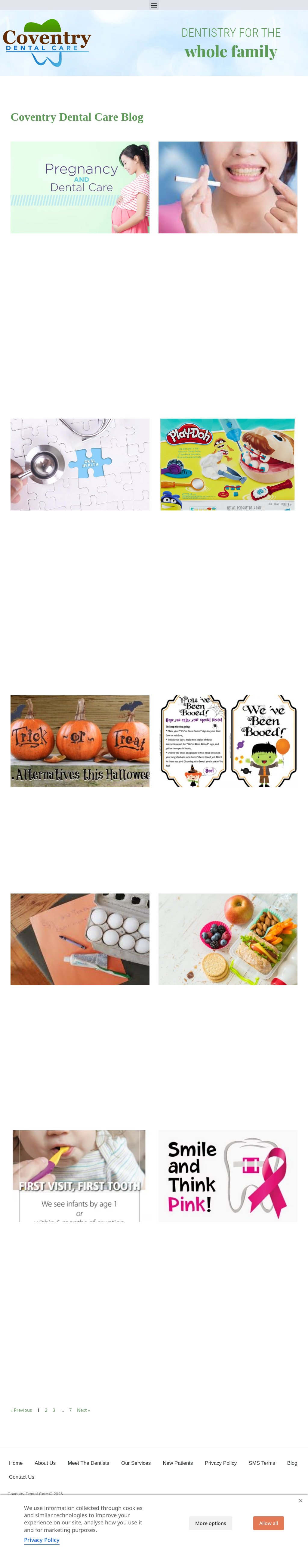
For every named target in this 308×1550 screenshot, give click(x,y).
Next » (83, 1410)
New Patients (178, 1463)
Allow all (268, 1523)
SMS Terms (262, 1463)
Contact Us (21, 1477)
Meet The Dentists (88, 1463)
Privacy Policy (221, 1463)
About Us (45, 1463)
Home (16, 1463)
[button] (154, 5)
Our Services (136, 1463)
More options (210, 1523)
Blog (292, 1463)
